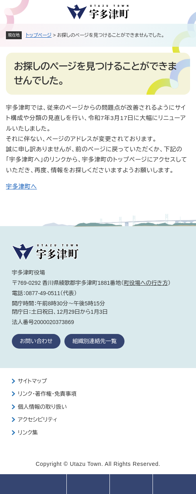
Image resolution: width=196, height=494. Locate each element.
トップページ (39, 35)
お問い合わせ (36, 341)
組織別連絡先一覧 (94, 341)
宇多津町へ (21, 186)
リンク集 (28, 432)
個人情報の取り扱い (42, 407)
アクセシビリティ (37, 419)
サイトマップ (32, 381)
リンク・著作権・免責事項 (47, 394)
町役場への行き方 (146, 283)
